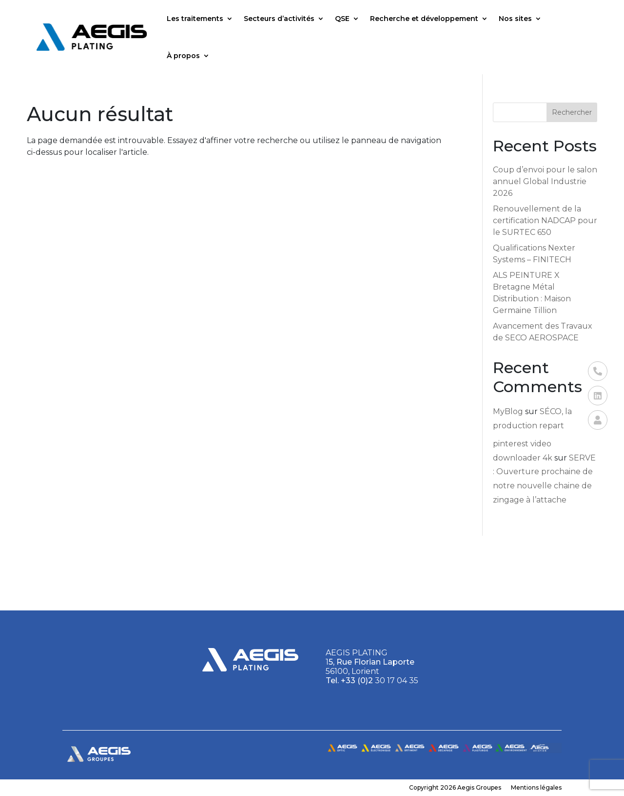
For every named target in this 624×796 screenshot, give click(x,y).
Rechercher (572, 112)
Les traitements (195, 18)
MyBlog (508, 411)
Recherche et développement (424, 18)
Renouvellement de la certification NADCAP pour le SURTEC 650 (545, 220)
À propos (183, 55)
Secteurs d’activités (279, 18)
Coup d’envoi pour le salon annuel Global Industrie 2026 (545, 181)
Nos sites (515, 18)
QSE (342, 18)
